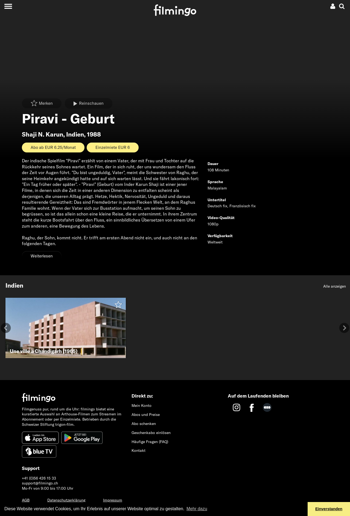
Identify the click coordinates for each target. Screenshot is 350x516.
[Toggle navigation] (8, 6)
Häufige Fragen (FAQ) (150, 441)
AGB (26, 500)
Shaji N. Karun (42, 134)
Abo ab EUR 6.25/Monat (53, 147)
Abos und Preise (146, 414)
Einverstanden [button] (328, 509)
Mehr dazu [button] (196, 508)
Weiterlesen (42, 256)
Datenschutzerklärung (66, 500)
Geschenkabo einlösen (151, 432)
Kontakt (138, 450)
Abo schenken (144, 423)
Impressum (112, 500)
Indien (75, 134)
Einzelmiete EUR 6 (112, 147)
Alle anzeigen (334, 286)
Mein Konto (141, 405)
